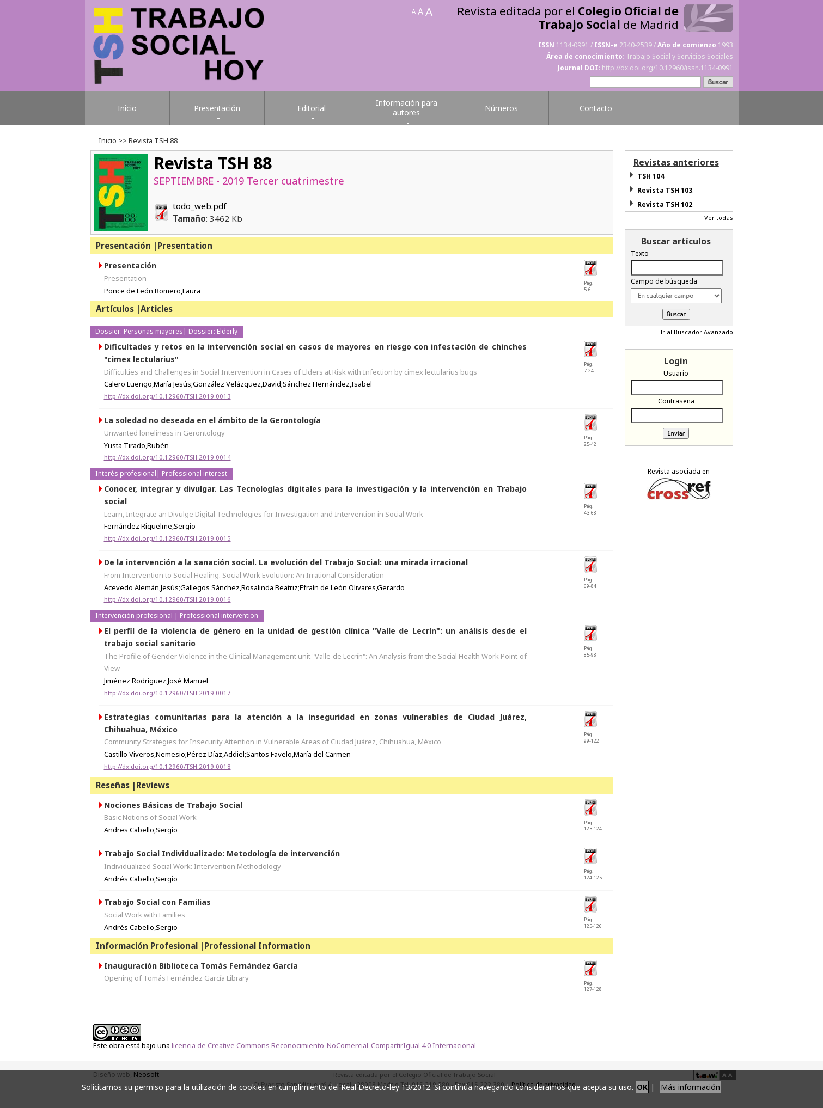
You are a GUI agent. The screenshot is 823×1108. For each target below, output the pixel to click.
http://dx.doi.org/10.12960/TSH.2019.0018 (167, 766)
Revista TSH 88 (213, 163)
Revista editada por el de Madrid (568, 18)
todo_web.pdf (207, 212)
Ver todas (718, 217)
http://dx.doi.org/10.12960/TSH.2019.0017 (167, 693)
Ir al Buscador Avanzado (697, 332)
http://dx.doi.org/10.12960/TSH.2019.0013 (167, 396)
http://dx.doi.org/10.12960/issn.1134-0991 (667, 67)
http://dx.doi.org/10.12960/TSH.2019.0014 (167, 457)
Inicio (108, 140)
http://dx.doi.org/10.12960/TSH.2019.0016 (167, 599)
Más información (690, 1087)
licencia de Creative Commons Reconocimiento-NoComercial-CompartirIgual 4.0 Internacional (324, 1045)
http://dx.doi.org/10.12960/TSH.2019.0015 (167, 538)
